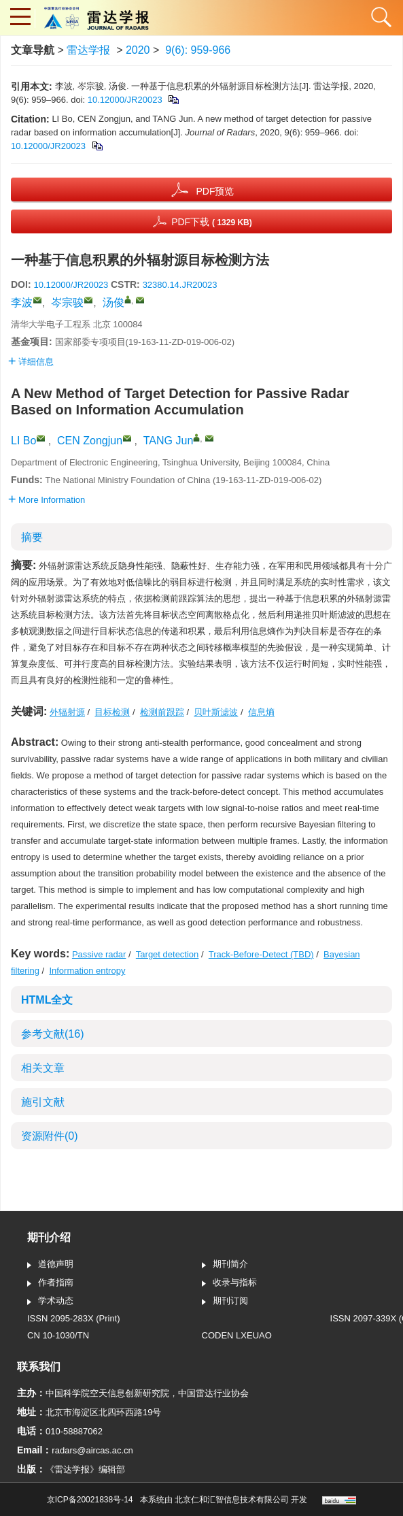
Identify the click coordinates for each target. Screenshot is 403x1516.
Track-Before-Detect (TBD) (261, 954)
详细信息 (31, 362)
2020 (138, 50)
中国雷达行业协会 (213, 1393)
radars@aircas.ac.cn (92, 1450)
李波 (22, 302)
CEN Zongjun (89, 440)
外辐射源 (67, 712)
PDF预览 (215, 191)
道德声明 (50, 1265)
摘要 (32, 537)
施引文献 (43, 1102)
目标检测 (112, 712)
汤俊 (113, 302)
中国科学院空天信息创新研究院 (107, 1393)
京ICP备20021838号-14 (90, 1499)
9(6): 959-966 (197, 50)
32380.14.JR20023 (180, 285)
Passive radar (99, 954)
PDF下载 (211, 221)
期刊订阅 (225, 1302)
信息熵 (261, 712)
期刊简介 (225, 1265)
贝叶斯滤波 (216, 712)
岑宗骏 (67, 302)
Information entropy (87, 971)
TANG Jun (168, 440)
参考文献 (52, 1034)
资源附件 (49, 1136)
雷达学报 (88, 50)
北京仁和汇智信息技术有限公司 (232, 1499)
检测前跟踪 (162, 712)
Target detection (167, 954)
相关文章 (43, 1068)
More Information (46, 500)
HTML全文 (47, 1000)
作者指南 (50, 1283)
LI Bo (23, 440)
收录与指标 (229, 1283)
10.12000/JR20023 (125, 100)
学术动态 (50, 1302)
